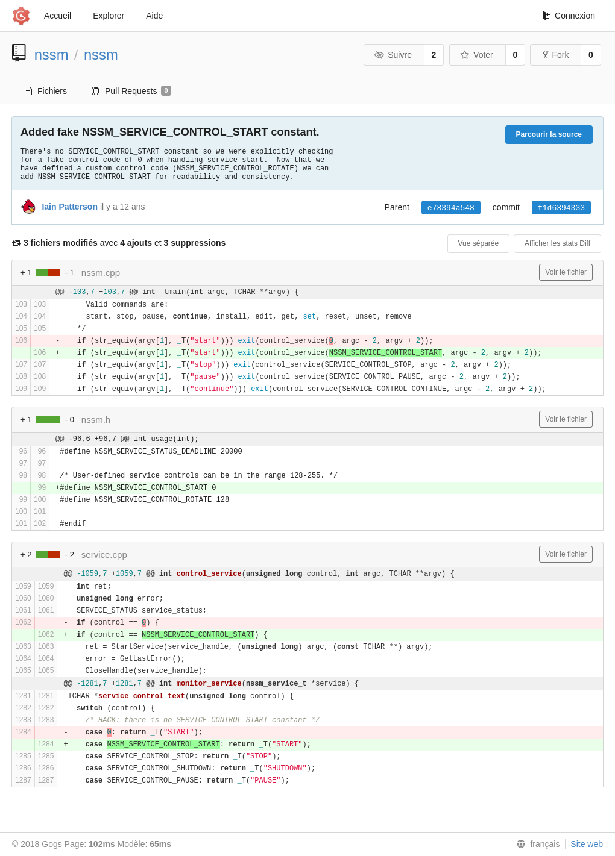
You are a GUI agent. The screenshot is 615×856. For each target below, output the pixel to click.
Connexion (568, 15)
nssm (51, 54)
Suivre (393, 55)
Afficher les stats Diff (557, 243)
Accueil (57, 15)
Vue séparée (478, 243)
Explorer (108, 15)
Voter (476, 55)
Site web (586, 844)
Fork (556, 55)
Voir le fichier (566, 272)
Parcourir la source (549, 134)
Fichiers (46, 91)
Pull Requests (131, 91)
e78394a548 (451, 207)
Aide (154, 15)
